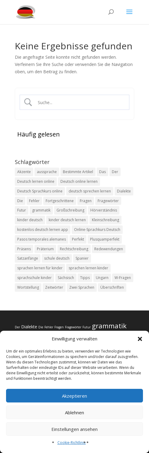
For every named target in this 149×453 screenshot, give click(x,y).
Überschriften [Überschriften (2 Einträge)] (112, 287)
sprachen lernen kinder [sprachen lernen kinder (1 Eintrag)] (88, 268)
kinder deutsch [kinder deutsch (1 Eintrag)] (30, 219)
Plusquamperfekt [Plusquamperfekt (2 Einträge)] (104, 239)
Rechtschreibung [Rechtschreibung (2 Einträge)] (74, 248)
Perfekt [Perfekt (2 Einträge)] (78, 239)
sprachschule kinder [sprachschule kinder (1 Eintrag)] (34, 277)
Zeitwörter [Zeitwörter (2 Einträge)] (54, 287)
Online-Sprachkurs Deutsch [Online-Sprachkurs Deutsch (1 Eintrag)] (97, 229)
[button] (140, 339)
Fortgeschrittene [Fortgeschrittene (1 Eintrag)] (60, 200)
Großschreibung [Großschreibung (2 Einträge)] (70, 210)
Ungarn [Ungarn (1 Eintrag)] (102, 277)
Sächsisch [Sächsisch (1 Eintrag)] (66, 277)
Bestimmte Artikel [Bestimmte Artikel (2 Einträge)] (78, 171)
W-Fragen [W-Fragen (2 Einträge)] (123, 277)
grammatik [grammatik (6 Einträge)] (41, 210)
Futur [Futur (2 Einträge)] (21, 210)
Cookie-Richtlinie (71, 442)
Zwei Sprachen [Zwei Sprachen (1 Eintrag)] (81, 287)
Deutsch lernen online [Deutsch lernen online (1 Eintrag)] (35, 181)
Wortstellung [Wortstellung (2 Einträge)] (28, 287)
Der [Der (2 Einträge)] (115, 171)
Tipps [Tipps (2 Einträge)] (85, 277)
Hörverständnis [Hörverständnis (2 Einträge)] (103, 210)
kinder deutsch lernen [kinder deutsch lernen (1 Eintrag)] (67, 219)
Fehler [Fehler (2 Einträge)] (34, 200)
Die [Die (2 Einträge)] (20, 200)
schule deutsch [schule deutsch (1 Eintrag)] (57, 258)
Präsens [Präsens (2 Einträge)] (24, 248)
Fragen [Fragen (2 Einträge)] (86, 200)
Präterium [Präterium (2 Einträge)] (45, 248)
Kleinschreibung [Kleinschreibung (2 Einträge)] (105, 219)
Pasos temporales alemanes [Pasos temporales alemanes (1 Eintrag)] (41, 239)
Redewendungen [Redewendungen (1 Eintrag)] (108, 248)
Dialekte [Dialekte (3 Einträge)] (124, 191)
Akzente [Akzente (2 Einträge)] (24, 171)
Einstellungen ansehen (74, 429)
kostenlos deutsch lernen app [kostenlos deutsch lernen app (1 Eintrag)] (42, 229)
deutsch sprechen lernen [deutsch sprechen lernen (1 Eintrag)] (90, 191)
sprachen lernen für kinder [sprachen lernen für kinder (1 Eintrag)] (40, 268)
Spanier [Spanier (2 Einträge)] (82, 258)
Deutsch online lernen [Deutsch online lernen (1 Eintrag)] (79, 181)
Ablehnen (74, 412)
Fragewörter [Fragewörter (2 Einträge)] (108, 200)
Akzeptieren (74, 396)
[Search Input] (79, 102)
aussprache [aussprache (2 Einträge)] (47, 171)
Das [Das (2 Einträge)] (102, 171)
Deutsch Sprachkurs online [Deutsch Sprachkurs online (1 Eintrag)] (40, 191)
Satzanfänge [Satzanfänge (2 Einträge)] (27, 258)
